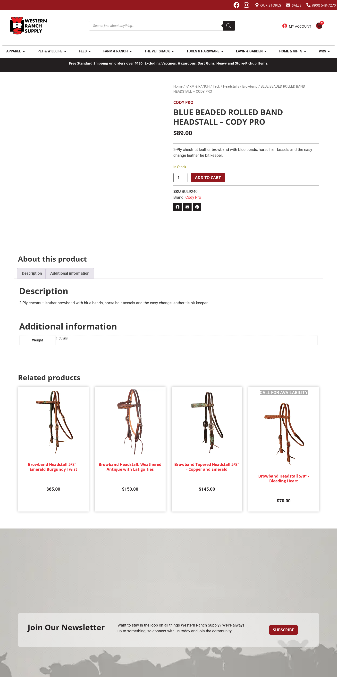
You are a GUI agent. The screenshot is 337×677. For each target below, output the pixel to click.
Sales (297, 5)
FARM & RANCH (197, 86)
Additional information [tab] (69, 273)
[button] (177, 207)
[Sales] (288, 5)
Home (178, 86)
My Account (300, 26)
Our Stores (270, 5)
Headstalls (231, 86)
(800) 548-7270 (324, 5)
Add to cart (208, 177)
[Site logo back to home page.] (28, 25)
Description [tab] (32, 273)
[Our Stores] (257, 5)
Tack (216, 86)
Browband (250, 86)
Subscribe (283, 630)
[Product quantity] (180, 177)
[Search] (229, 26)
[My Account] (284, 26)
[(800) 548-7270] (308, 5)
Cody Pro (183, 102)
